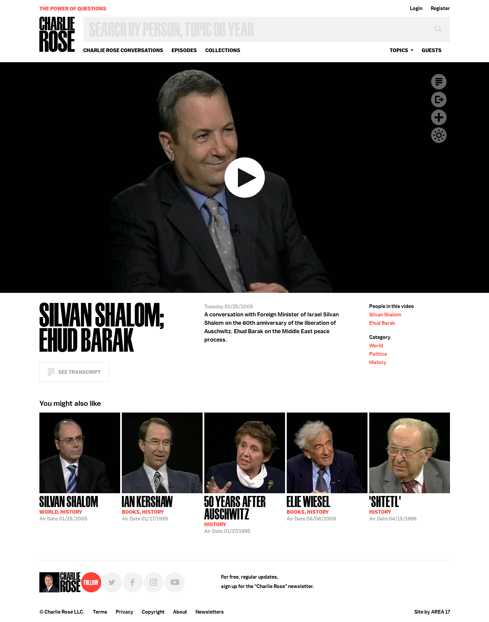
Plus (439, 117)
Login (416, 8)
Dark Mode (439, 135)
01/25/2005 (68, 507)
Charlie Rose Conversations (123, 50)
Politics (378, 354)
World (376, 345)
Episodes (184, 50)
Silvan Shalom (385, 314)
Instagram (154, 582)
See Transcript (79, 372)
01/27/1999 (147, 507)
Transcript (439, 81)
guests (432, 50)
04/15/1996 (393, 507)
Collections (222, 50)
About (180, 612)
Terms (100, 612)
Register (440, 8)
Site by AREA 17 (432, 612)
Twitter (112, 582)
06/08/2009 (311, 507)
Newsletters (210, 612)
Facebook (133, 582)
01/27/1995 (244, 514)
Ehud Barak (382, 323)
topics (399, 50)
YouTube (175, 582)
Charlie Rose (57, 34)
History (377, 362)
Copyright (153, 612)
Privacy (124, 612)
